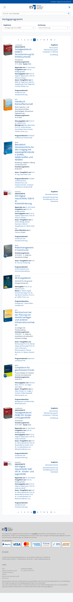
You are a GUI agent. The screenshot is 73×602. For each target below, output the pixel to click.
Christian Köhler (20, 86)
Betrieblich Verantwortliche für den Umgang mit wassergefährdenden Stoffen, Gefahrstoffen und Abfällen (24, 152)
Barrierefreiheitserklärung (10, 576)
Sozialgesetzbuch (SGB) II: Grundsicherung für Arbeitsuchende (24, 53)
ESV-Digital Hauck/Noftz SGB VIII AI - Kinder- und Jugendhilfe (24, 470)
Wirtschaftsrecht (20, 404)
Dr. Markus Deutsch (27, 352)
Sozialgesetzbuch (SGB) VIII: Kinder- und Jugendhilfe (23, 415)
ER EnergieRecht (23, 278)
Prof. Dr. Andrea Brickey (23, 127)
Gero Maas (18, 387)
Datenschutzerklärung (8, 570)
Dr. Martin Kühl (29, 226)
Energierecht (19, 303)
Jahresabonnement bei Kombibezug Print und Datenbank (50, 199)
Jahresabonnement (51, 194)
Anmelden (53, 2)
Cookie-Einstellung (7, 572)
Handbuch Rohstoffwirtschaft (24, 102)
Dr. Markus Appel (25, 291)
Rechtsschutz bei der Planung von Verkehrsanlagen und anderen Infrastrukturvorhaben (25, 318)
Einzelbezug (54, 55)
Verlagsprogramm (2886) (20, 28)
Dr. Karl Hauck (30, 67)
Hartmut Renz (19, 395)
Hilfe (3, 569)
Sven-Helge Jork (29, 84)
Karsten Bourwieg (21, 293)
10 (51, 40)
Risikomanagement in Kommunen (24, 248)
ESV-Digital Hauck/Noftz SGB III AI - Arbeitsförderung (24, 199)
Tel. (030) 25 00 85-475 (27, 570)
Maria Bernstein (29, 125)
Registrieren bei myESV (63, 2)
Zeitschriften (28, 303)
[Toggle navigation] (4, 7)
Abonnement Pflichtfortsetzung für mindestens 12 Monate (50, 50)
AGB (3, 574)
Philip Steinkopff (26, 393)
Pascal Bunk (19, 129)
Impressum (5, 578)
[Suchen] (34, 13)
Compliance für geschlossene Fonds (24, 368)
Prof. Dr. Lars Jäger (25, 385)
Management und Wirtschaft (24, 401)
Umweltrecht (19, 305)
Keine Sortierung (54, 28)
